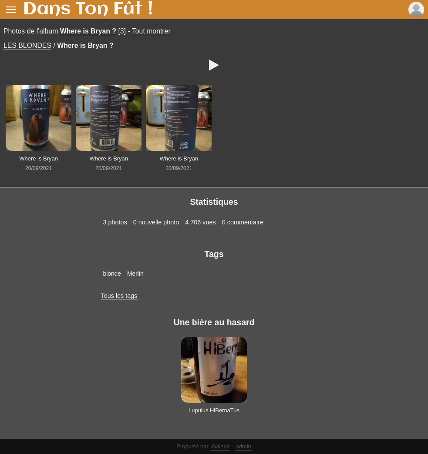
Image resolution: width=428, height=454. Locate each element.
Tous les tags (119, 295)
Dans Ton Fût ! (88, 9)
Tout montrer (151, 31)
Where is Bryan (38, 158)
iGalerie (220, 446)
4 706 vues (200, 222)
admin (243, 446)
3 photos (115, 222)
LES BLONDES (27, 45)
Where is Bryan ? (88, 31)
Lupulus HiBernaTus (214, 410)
